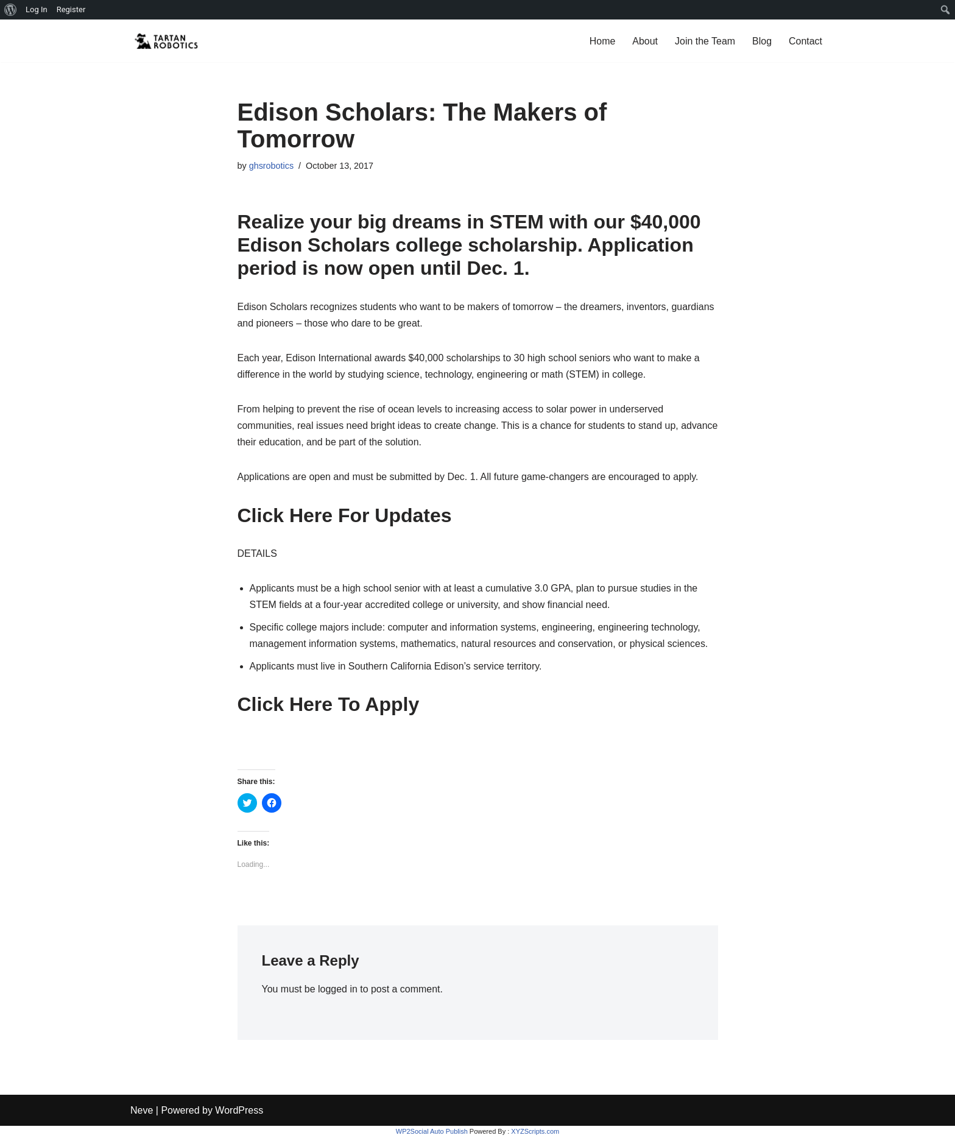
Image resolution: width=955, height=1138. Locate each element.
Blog (762, 41)
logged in (338, 989)
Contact (805, 41)
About (645, 41)
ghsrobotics (271, 166)
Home (602, 41)
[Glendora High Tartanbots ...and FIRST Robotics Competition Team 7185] (166, 40)
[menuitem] (10, 9)
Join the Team (705, 41)
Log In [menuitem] (37, 9)
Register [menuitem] (71, 9)
